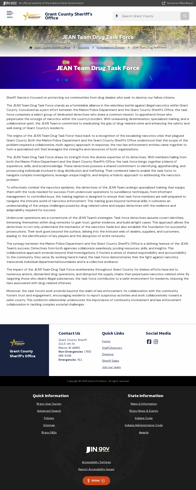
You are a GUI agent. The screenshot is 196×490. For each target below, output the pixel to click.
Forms (106, 338)
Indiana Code (144, 415)
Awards (144, 429)
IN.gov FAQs (49, 429)
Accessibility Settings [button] (96, 459)
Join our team (111, 364)
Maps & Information (144, 400)
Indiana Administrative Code (144, 422)
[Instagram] (156, 338)
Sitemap (49, 422)
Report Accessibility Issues (96, 466)
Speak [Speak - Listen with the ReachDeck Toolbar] (96, 477)
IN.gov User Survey (49, 400)
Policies (49, 415)
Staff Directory (112, 344)
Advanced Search (49, 408)
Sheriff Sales (110, 357)
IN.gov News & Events (143, 408)
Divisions (83, 44)
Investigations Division (111, 44)
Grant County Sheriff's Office (72, 14)
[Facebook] (149, 338)
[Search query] (164, 14)
